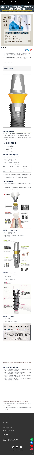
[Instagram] (31, 449)
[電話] (31, 452)
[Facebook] (31, 442)
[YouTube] (31, 446)
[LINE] (31, 439)
